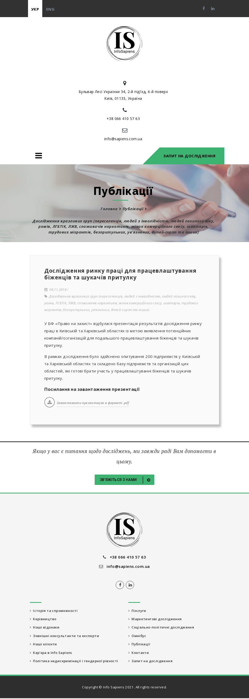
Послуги (137, 610)
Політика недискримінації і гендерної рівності (75, 661)
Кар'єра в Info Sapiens (51, 653)
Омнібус (137, 636)
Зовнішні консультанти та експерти (65, 636)
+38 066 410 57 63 (123, 118)
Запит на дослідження (189, 155)
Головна (109, 208)
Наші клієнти (44, 644)
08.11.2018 (55, 289)
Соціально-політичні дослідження (162, 627)
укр (35, 9)
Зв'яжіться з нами (126, 480)
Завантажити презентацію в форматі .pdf (93, 403)
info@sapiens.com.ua (123, 138)
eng (50, 9)
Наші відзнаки (45, 627)
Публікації (133, 208)
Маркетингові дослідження (155, 619)
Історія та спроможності (54, 610)
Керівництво (43, 619)
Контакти (138, 653)
